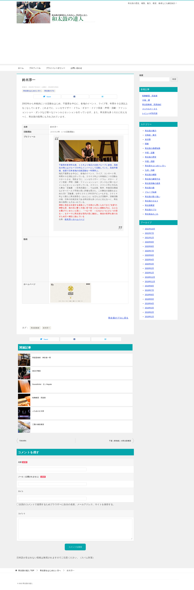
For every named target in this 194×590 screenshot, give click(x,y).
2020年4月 (149, 259)
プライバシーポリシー (55, 68)
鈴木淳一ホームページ (74, 219)
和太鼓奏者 (35, 328)
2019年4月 (149, 303)
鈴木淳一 (46, 328)
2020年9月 (149, 242)
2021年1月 (149, 237)
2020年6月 (149, 255)
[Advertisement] (97, 45)
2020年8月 (149, 246)
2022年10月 (150, 229)
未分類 (148, 139)
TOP (26, 570)
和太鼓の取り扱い (152, 196)
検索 (141, 75)
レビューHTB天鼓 (149, 113)
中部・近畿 (149, 153)
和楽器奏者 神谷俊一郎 (41, 358)
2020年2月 (149, 268)
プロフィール (35, 68)
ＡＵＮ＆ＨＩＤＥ (149, 109)
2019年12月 (150, 277)
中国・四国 (149, 161)
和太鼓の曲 (149, 188)
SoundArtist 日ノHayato (42, 384)
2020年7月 (149, 251)
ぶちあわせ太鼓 (38, 411)
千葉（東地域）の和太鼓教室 (120, 441)
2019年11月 (150, 281)
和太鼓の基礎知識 (152, 148)
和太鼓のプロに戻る (118, 318)
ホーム (21, 68)
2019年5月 (149, 299)
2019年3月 (149, 308)
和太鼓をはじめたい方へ (32, 91)
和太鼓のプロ (49, 91)
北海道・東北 (150, 135)
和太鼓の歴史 (150, 157)
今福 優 (146, 100)
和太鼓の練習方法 (152, 179)
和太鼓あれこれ (151, 214)
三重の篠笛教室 (38, 424)
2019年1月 (149, 316)
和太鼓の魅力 (150, 131)
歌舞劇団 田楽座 (39, 398)
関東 (147, 144)
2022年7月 (149, 233)
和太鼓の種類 (150, 174)
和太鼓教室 (149, 205)
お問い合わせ (76, 68)
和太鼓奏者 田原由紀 (151, 104)
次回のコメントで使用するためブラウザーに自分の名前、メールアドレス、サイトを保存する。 (67, 504)
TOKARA (22, 441)
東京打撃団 (36, 371)
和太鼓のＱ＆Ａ (151, 201)
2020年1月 (149, 273)
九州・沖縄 (149, 170)
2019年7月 (149, 290)
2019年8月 (149, 286)
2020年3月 (149, 264)
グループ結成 (150, 192)
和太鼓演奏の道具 (152, 183)
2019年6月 (149, 294)
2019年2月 (149, 312)
